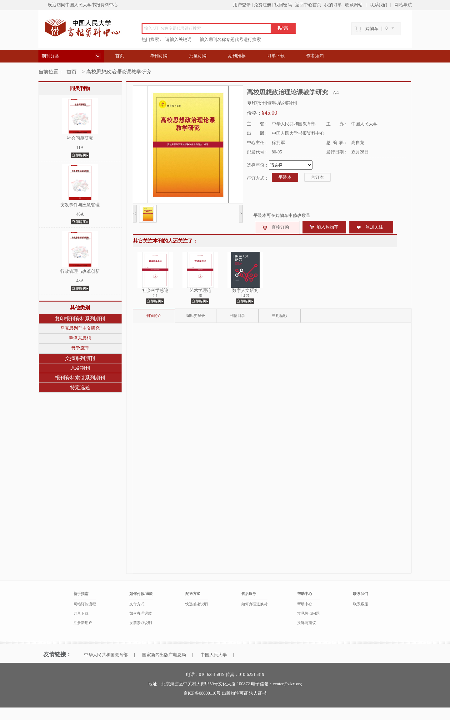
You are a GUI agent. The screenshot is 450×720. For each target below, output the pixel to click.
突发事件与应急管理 (80, 204)
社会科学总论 (155, 290)
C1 (155, 295)
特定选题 (80, 387)
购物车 (371, 28)
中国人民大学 (214, 654)
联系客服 (360, 604)
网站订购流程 (84, 604)
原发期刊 (80, 368)
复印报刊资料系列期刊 (80, 318)
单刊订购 (159, 55)
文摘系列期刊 (80, 358)
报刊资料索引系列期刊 (80, 377)
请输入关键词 (178, 39)
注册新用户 (82, 623)
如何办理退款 (140, 613)
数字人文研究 (245, 290)
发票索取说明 (140, 623)
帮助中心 (304, 604)
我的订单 (333, 4)
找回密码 (283, 4)
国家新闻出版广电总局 (164, 654)
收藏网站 (353, 4)
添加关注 (374, 227)
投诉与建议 (306, 623)
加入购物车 (327, 227)
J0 (200, 295)
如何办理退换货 (254, 604)
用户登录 (242, 4)
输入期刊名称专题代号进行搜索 (230, 39)
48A (80, 280)
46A (80, 214)
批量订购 (198, 55)
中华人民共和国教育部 (106, 654)
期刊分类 (50, 56)
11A (80, 147)
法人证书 (258, 693)
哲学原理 (80, 348)
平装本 (285, 177)
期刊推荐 (237, 55)
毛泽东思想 (80, 338)
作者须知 (315, 55)
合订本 (317, 177)
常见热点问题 (308, 613)
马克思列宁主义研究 (80, 328)
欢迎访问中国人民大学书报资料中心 (83, 4)
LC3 (245, 295)
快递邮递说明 (196, 604)
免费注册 (262, 4)
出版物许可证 (235, 693)
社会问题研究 (80, 138)
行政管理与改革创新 (80, 271)
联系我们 (378, 4)
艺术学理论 (200, 290)
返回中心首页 (308, 4)
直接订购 (280, 227)
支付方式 (136, 604)
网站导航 (403, 4)
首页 (119, 55)
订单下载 (276, 55)
